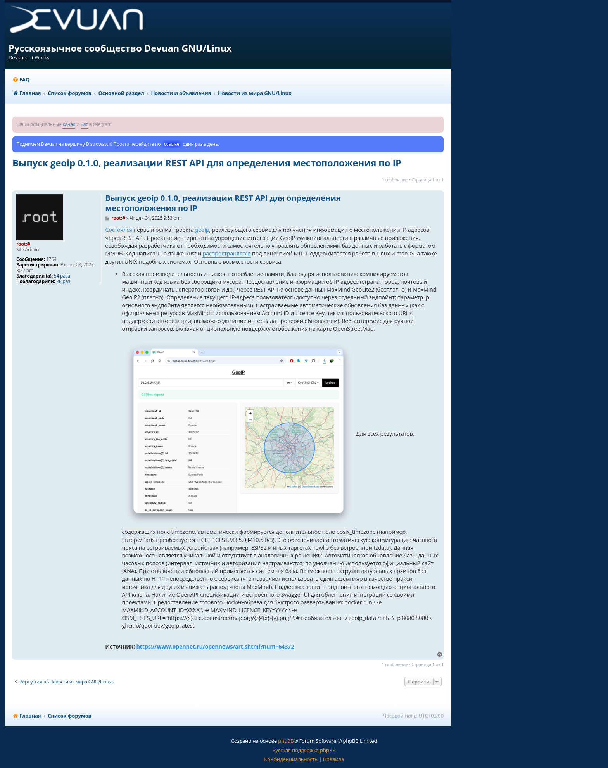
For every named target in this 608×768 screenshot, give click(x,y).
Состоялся (118, 229)
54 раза (62, 276)
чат (84, 124)
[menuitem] (20, 79)
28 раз (63, 281)
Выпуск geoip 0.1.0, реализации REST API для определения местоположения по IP (206, 162)
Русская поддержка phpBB (304, 750)
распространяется (226, 253)
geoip (202, 229)
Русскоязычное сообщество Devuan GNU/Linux (120, 47)
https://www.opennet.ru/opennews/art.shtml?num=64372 (215, 646)
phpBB (286, 740)
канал (68, 124)
